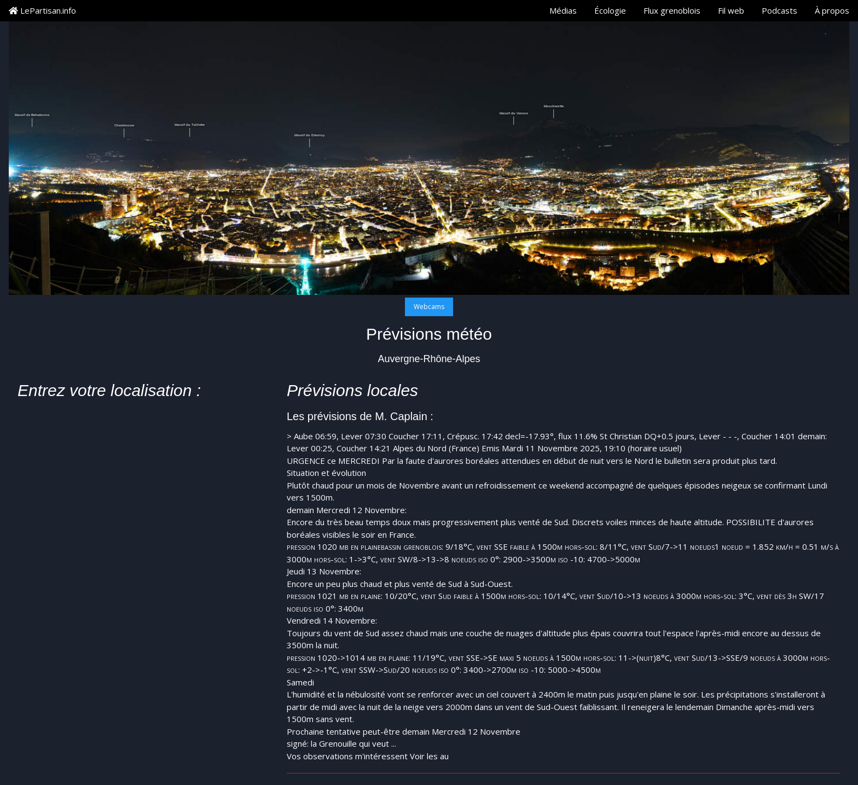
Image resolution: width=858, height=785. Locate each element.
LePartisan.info (42, 10)
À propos (832, 10)
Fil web (731, 10)
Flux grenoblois (672, 10)
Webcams (429, 306)
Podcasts (779, 10)
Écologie (610, 10)
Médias (563, 10)
